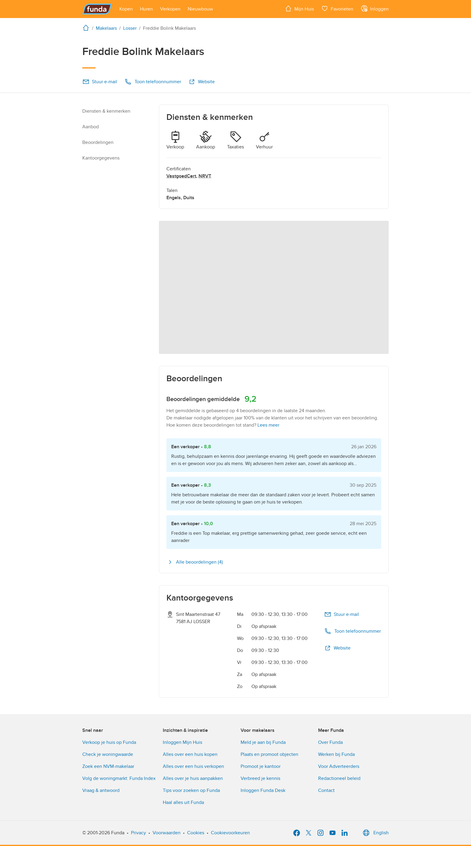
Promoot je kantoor (261, 766)
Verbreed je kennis (260, 778)
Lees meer (268, 425)
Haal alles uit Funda (183, 802)
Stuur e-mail (99, 81)
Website (201, 81)
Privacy (138, 833)
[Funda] (97, 9)
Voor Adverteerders (338, 766)
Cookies (195, 833)
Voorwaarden (167, 833)
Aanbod (90, 127)
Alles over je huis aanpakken (193, 778)
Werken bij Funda (336, 754)
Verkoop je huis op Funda (109, 742)
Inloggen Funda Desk (263, 790)
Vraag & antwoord (101, 790)
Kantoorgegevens (101, 158)
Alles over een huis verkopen (193, 766)
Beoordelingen (98, 142)
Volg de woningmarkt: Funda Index (119, 778)
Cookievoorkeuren (230, 833)
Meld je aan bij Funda (263, 742)
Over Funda (330, 742)
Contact (326, 790)
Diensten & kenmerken (106, 111)
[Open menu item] (126, 9)
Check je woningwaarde (107, 754)
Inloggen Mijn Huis (182, 742)
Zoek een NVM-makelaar (108, 766)
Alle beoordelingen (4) (194, 562)
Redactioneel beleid (339, 778)
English (375, 833)
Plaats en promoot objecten (269, 754)
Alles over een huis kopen (190, 754)
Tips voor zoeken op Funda (191, 790)
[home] (87, 27)
